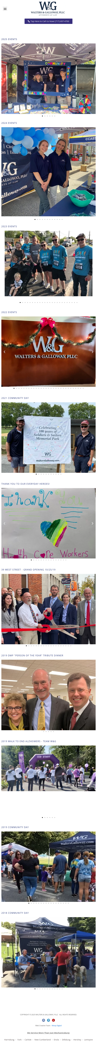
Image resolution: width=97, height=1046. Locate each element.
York (19, 1039)
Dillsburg (66, 1039)
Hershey (77, 1039)
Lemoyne (88, 1039)
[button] (5, 8)
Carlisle (28, 1039)
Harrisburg (9, 1039)
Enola (56, 1039)
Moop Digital (57, 1025)
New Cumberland (42, 1039)
